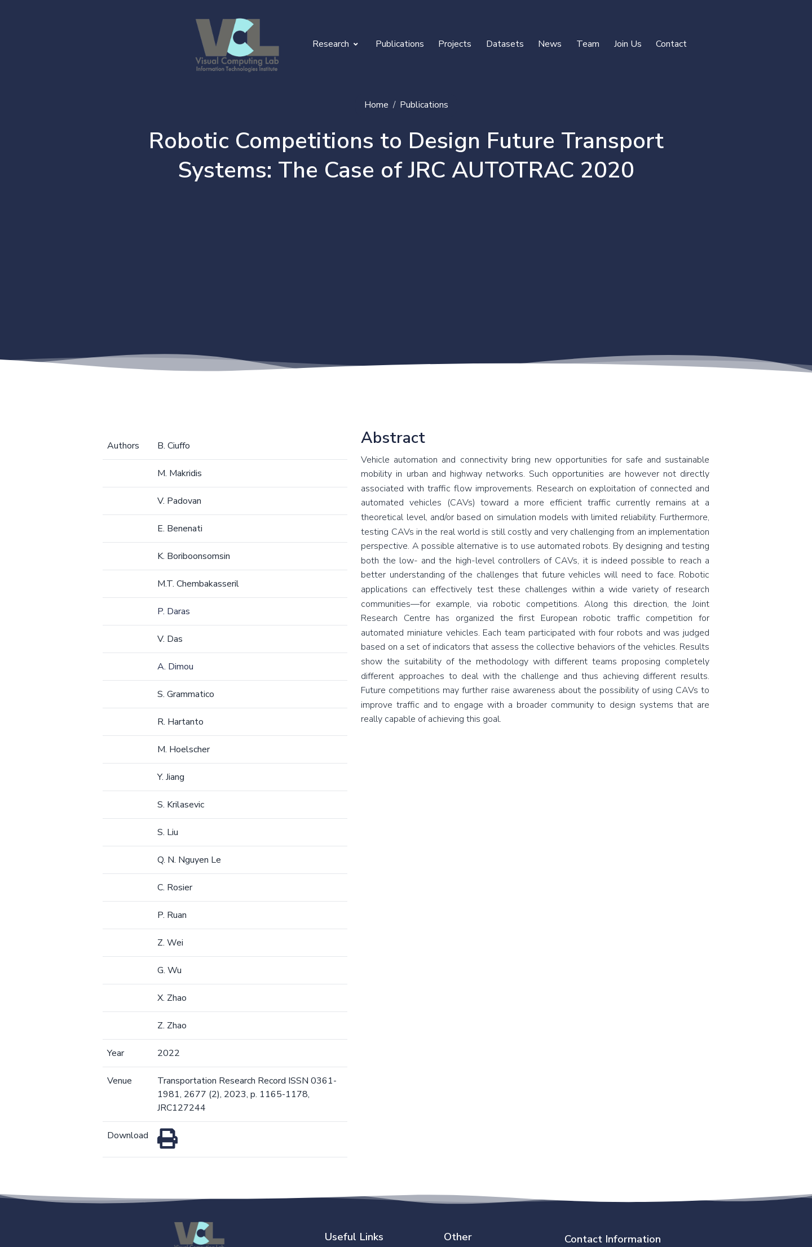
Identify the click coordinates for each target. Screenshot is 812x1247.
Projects (454, 44)
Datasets (505, 44)
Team (587, 44)
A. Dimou (175, 666)
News (550, 44)
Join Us (628, 44)
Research (335, 44)
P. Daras (173, 611)
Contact (671, 44)
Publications (400, 44)
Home (376, 105)
